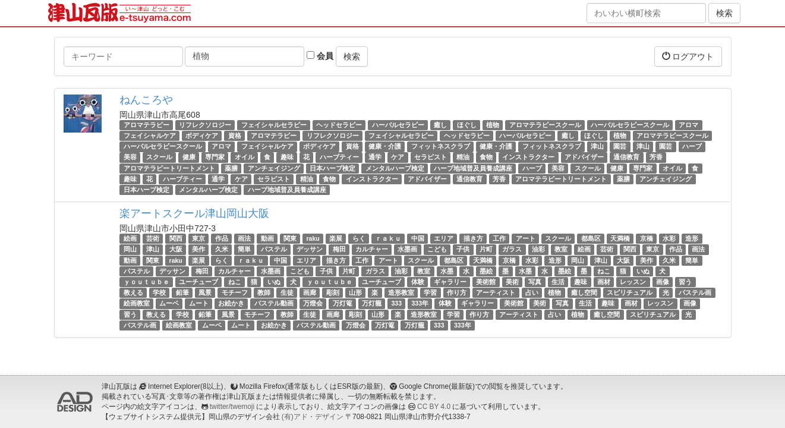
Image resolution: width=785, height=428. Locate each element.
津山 (597, 146)
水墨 (446, 271)
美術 (512, 281)
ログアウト (688, 56)
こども (437, 249)
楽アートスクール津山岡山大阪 (194, 213)
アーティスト (495, 292)
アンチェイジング (274, 168)
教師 (263, 292)
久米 (221, 249)
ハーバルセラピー (398, 124)
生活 (558, 281)
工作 (499, 238)
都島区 (591, 238)
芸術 (152, 238)
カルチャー (371, 249)
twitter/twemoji (232, 406)
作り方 (456, 292)
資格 (234, 135)
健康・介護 (384, 146)
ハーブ (692, 146)
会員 (320, 56)
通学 (375, 157)
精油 (462, 157)
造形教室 (401, 292)
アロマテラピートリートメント (169, 168)
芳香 (656, 157)
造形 (691, 238)
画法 (244, 238)
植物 (492, 124)
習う (685, 281)
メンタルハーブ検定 (394, 168)
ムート (199, 303)
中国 (417, 238)
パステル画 (695, 292)
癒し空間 (584, 292)
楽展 (335, 238)
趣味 (287, 157)
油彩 (538, 249)
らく (358, 238)
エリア (443, 238)
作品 (221, 238)
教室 (561, 249)
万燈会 (313, 303)
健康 (189, 157)
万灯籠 (372, 303)
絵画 (130, 238)
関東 (290, 238)
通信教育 (626, 157)
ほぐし (467, 124)
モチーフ (235, 292)
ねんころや (146, 100)
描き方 (473, 238)
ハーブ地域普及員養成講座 (473, 168)
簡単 (244, 249)
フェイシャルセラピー (274, 124)
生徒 (287, 292)
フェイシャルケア (150, 135)
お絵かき (231, 303)
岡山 (130, 249)
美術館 (486, 281)
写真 (534, 281)
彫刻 (332, 292)
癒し (440, 124)
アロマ (688, 124)
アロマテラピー (146, 124)
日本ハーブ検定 (332, 168)
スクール (159, 157)
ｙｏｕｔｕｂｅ (146, 281)
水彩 (669, 238)
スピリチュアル (629, 292)
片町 (486, 249)
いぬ (643, 271)
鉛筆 (182, 292)
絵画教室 (137, 303)
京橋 (646, 238)
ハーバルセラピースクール (630, 124)
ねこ (603, 271)
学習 (430, 292)
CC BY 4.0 (433, 406)
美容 (130, 157)
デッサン (310, 249)
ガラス (512, 249)
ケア (397, 157)
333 (397, 303)
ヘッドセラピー (339, 124)
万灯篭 (342, 303)
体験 (417, 281)
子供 (462, 249)
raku (313, 238)
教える (133, 292)
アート (525, 238)
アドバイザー (584, 157)
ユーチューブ (198, 281)
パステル (274, 249)
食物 (486, 157)
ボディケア (201, 135)
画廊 (309, 292)
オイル (244, 157)
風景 (205, 292)
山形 (355, 292)
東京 (198, 238)
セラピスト (430, 157)
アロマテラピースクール (545, 124)
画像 (662, 281)
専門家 (215, 157)
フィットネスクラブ (440, 146)
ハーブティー (339, 157)
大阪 (175, 249)
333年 (420, 303)
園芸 (619, 146)
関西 (175, 238)
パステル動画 (274, 303)
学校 (159, 292)
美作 (198, 249)
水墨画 (407, 249)
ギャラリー (450, 281)
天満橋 (620, 238)
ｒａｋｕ (388, 238)
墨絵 (486, 271)
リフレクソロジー (205, 124)
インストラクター (528, 157)
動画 (267, 238)
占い (531, 292)
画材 (603, 281)
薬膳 (231, 168)
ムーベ (169, 303)
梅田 (339, 249)
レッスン (633, 281)
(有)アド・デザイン (312, 417)
